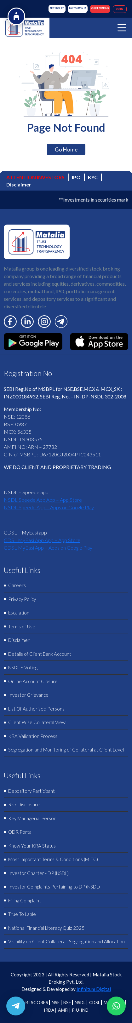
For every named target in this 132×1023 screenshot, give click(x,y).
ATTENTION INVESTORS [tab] (35, 177)
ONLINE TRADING (100, 8)
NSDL (80, 1002)
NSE (56, 1002)
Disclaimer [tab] (18, 184)
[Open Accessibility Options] (16, 16)
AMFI (63, 1010)
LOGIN (119, 9)
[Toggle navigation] (122, 27)
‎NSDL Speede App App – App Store (43, 500)
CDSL (94, 1002)
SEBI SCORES (34, 1002)
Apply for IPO (57, 8)
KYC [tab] (93, 177)
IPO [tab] (76, 177)
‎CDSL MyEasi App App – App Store (42, 540)
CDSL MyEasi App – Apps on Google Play (48, 548)
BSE (67, 1002)
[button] (116, 1006)
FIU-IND (80, 1010)
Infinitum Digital (94, 989)
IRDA (49, 1010)
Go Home (66, 149)
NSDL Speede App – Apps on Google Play (49, 507)
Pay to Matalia (77, 8)
